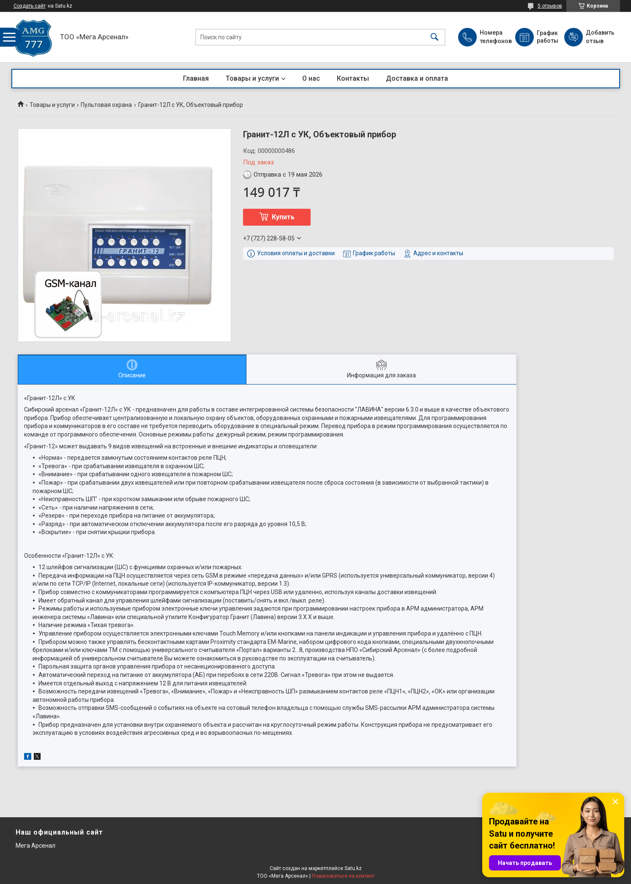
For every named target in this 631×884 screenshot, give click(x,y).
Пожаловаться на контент (343, 876)
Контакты (353, 78)
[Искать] (434, 37)
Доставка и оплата (417, 78)
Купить (283, 217)
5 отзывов (550, 6)
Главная (196, 78)
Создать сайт (30, 6)
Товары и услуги (252, 78)
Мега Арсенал (35, 845)
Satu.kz (353, 868)
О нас (311, 78)
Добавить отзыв (600, 36)
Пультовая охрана (106, 104)
